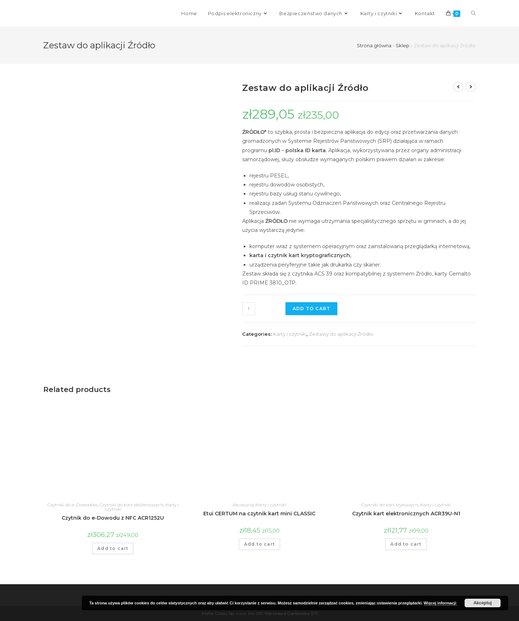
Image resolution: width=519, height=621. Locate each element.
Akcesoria (242, 504)
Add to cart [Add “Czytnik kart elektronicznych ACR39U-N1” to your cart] (405, 544)
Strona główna (374, 45)
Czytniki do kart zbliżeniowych (131, 504)
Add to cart (311, 308)
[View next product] (471, 87)
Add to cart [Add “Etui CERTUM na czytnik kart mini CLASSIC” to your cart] (259, 544)
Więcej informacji (440, 603)
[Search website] (473, 13)
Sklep (402, 45)
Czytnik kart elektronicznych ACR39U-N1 (406, 513)
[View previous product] (458, 87)
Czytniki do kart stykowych (389, 504)
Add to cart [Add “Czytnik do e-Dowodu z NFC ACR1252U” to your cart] (112, 548)
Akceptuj (483, 602)
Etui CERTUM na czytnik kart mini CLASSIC (259, 513)
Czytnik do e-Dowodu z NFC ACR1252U (113, 518)
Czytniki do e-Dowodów (72, 504)
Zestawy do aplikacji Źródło (341, 334)
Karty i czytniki (289, 334)
